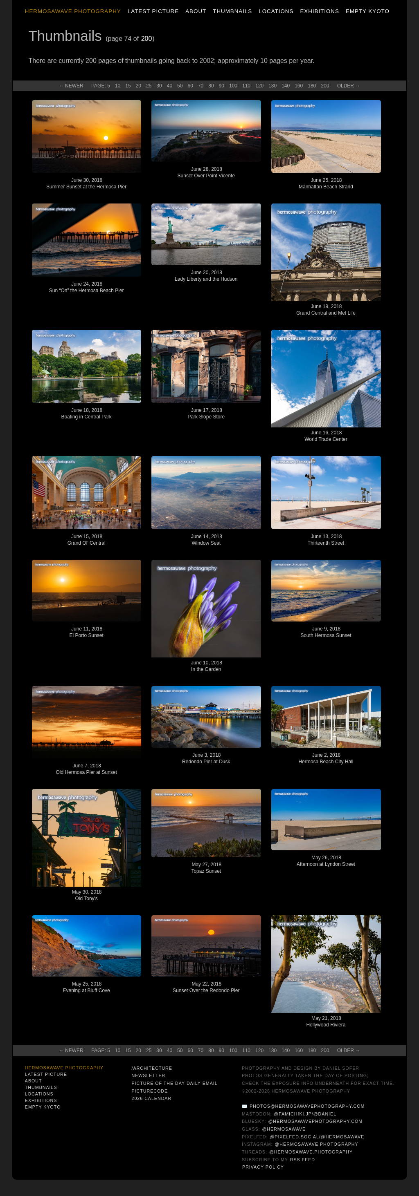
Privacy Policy (263, 1167)
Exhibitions (319, 11)
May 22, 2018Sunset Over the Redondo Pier (206, 987)
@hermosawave (284, 1129)
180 (312, 86)
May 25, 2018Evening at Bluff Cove (86, 987)
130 (272, 86)
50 (179, 86)
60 (190, 86)
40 (169, 86)
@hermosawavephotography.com (315, 1121)
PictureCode (149, 1091)
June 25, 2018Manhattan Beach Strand (326, 183)
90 (221, 86)
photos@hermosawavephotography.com (307, 1106)
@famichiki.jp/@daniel (305, 1113)
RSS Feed (302, 1159)
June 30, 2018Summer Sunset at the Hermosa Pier (86, 183)
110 (246, 86)
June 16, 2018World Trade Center (325, 436)
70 (200, 86)
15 (128, 86)
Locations (276, 11)
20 (138, 86)
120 (259, 86)
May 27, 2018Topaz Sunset (206, 868)
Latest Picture (153, 11)
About (195, 11)
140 (286, 86)
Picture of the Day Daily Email (174, 1083)
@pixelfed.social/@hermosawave (317, 1136)
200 (146, 38)
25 (148, 86)
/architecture (151, 1068)
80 (211, 86)
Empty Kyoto (368, 11)
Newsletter (148, 1075)
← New (71, 86)
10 (117, 86)
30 (159, 86)
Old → (348, 86)
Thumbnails (232, 11)
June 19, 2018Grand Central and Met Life (326, 310)
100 (233, 86)
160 (299, 86)
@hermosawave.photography (316, 1144)
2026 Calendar (151, 1098)
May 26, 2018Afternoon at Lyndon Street (326, 861)
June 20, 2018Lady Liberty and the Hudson (206, 276)
